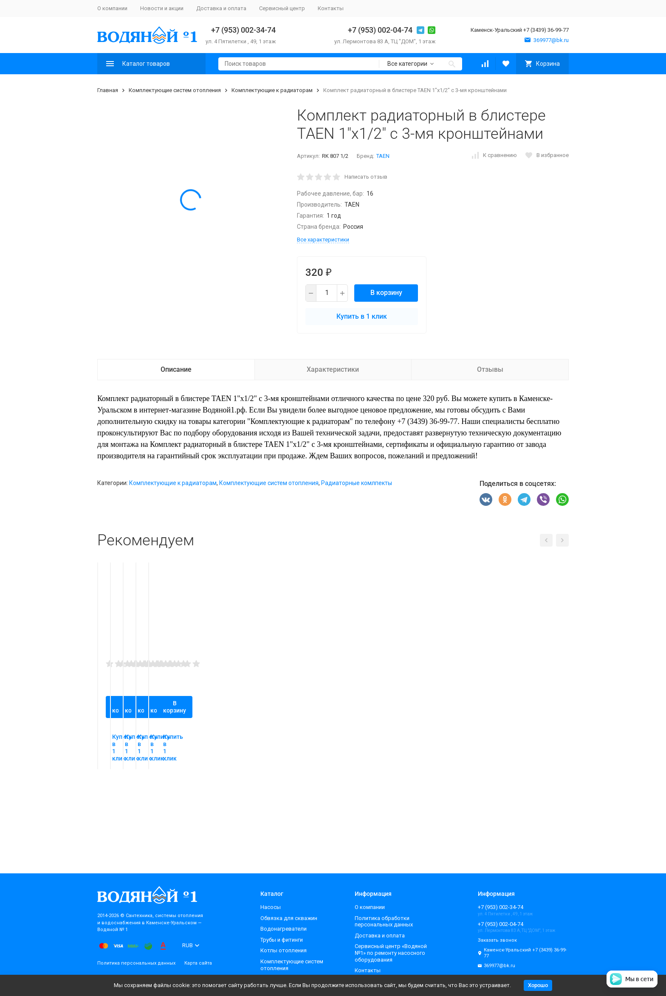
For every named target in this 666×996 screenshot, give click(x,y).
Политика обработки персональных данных (384, 921)
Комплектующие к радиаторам (272, 90)
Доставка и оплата (221, 8)
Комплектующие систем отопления (175, 90)
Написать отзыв (365, 177)
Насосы (270, 907)
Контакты (331, 8)
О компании (112, 8)
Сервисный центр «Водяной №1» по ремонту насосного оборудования (391, 952)
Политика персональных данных (136, 963)
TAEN (382, 156)
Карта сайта (198, 963)
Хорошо (538, 985)
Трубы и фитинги (281, 940)
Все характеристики (323, 239)
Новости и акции (161, 8)
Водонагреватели (283, 929)
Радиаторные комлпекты (356, 483)
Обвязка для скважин (288, 918)
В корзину (386, 293)
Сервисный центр (282, 8)
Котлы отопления (283, 950)
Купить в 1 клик (361, 316)
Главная (107, 90)
